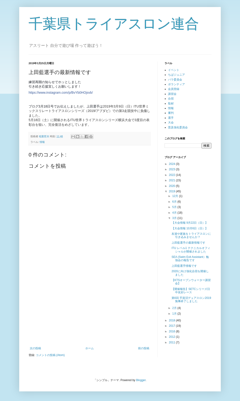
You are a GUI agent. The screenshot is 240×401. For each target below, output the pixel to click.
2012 (172, 336)
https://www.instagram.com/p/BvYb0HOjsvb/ (61, 92)
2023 (172, 169)
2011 (172, 342)
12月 (175, 196)
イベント (173, 70)
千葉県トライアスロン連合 (114, 24)
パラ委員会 (175, 79)
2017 (172, 325)
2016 (172, 331)
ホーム (89, 348)
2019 (172, 191)
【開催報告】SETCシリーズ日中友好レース (191, 290)
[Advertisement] (89, 308)
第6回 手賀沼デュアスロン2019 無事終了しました (191, 299)
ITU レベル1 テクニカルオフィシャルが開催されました (191, 249)
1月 (174, 313)
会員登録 (173, 89)
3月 (174, 218)
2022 (172, 175)
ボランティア (176, 84)
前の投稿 (143, 348)
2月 (174, 308)
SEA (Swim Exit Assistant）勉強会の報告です (190, 258)
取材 (171, 103)
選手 (171, 117)
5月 (174, 207)
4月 (174, 212)
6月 (174, 201)
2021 (172, 180)
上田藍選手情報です (184, 265)
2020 (172, 186)
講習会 (172, 94)
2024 (172, 164)
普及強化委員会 (178, 127)
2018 (172, 320)
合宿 (171, 98)
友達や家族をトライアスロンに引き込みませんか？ (191, 235)
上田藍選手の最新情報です (188, 242)
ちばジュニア (176, 74)
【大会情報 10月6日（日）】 (190, 228)
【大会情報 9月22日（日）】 (190, 222)
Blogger (141, 380)
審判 (171, 113)
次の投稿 (35, 348)
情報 (42, 142)
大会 (171, 122)
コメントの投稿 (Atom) (50, 355)
